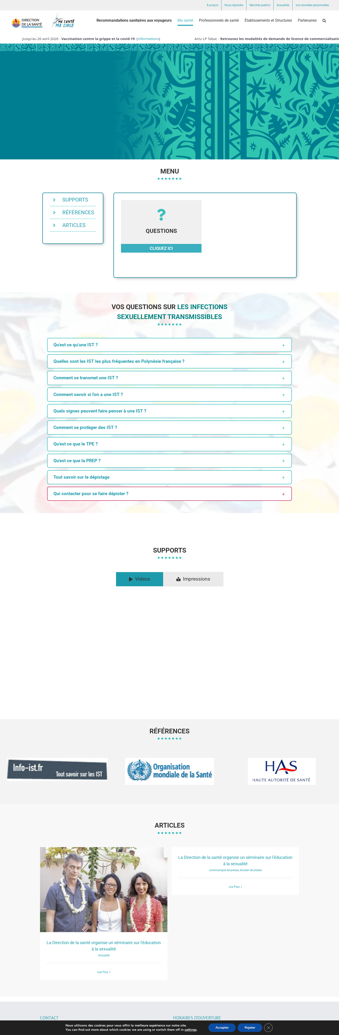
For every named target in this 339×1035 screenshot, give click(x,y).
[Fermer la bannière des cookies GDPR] (268, 1027)
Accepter (222, 1027)
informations (150, 38)
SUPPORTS (75, 200)
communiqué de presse (224, 870)
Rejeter (250, 1027)
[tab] (139, 579)
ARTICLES (73, 225)
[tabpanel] (169, 645)
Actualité (103, 955)
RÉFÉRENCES (78, 212)
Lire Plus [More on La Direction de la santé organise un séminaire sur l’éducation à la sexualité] (102, 972)
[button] (324, 20)
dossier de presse (251, 870)
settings (191, 1030)
